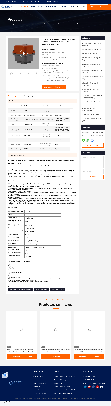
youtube (89, 386)
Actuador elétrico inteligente (62, 386)
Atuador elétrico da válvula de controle (20, 289)
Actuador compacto (25, 24)
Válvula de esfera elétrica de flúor (63, 393)
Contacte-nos (37, 386)
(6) (91, 90)
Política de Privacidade (39, 393)
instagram (97, 386)
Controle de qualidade (39, 383)
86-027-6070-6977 (52, 2)
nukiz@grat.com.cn (36, 2)
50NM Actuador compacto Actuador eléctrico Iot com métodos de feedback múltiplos (55, 351)
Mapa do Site (37, 390)
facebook (93, 386)
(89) (92, 78)
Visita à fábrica (37, 380)
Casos (71, 6)
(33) (92, 65)
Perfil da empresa (38, 376)
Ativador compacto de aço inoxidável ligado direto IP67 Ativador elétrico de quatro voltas (89, 351)
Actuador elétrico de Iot (57, 289)
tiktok (101, 386)
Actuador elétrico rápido (61, 380)
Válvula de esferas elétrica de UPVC (64, 390)
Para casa (11, 6)
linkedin (85, 386)
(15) (92, 49)
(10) (92, 97)
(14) (92, 71)
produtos (15, 24)
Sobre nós (51, 6)
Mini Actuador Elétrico (41, 289)
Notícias (62, 6)
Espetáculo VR (37, 6)
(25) (91, 120)
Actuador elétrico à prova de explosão (65, 376)
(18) (91, 59)
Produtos (23, 6)
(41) (91, 44)
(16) (91, 84)
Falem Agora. (92, 145)
